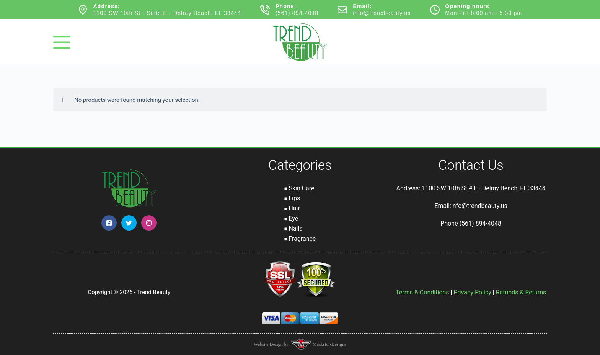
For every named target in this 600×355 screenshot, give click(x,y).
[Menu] (61, 42)
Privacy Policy (472, 292)
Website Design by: (272, 344)
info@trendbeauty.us (382, 13)
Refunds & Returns (521, 292)
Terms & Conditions (422, 292)
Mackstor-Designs (328, 344)
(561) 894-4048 (297, 13)
